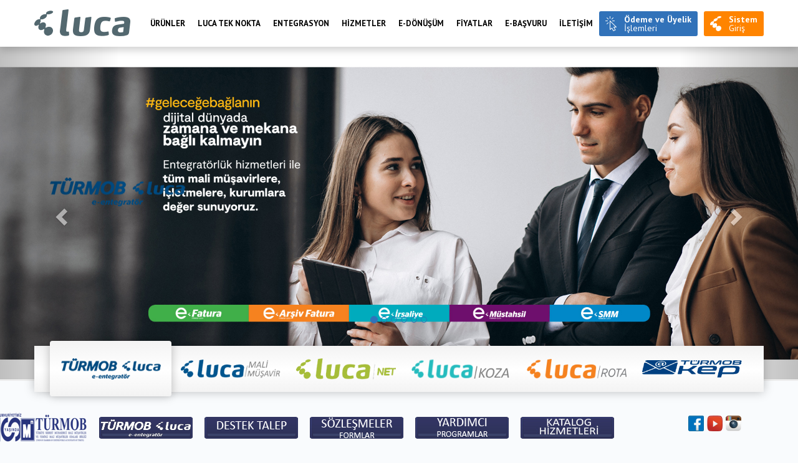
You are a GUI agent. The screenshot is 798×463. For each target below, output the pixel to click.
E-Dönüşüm (421, 23)
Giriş (743, 24)
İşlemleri (657, 24)
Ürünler (167, 23)
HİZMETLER (364, 23)
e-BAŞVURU (526, 23)
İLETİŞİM (576, 23)
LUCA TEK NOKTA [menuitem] (229, 23)
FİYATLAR (474, 23)
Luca (82, 23)
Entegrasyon (301, 23)
